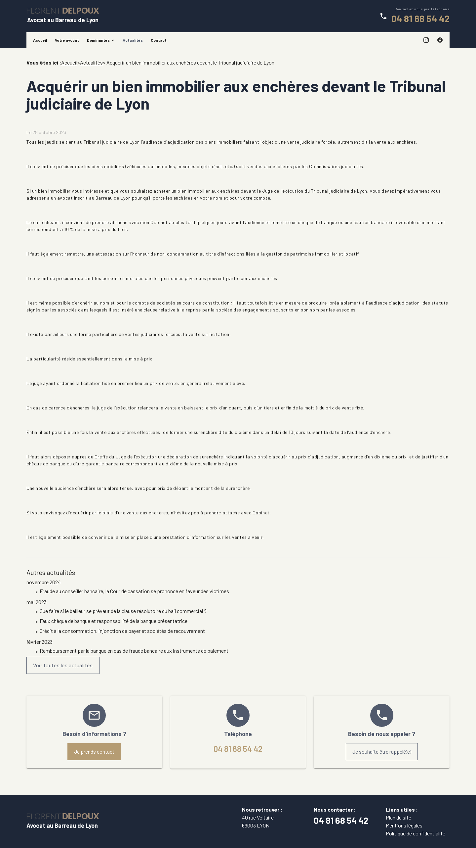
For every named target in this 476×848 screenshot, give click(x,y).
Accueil (40, 40)
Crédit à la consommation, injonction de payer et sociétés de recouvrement (122, 631)
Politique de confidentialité (415, 833)
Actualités (133, 40)
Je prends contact (94, 751)
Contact (159, 40)
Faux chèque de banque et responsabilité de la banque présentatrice (113, 621)
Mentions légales (404, 825)
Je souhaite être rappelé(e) (381, 751)
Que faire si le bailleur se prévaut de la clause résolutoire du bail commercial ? (123, 611)
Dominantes (98, 40)
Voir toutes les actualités (63, 665)
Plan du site (398, 817)
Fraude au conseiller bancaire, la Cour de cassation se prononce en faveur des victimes (134, 591)
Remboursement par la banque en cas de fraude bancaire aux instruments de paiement (134, 650)
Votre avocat (67, 40)
